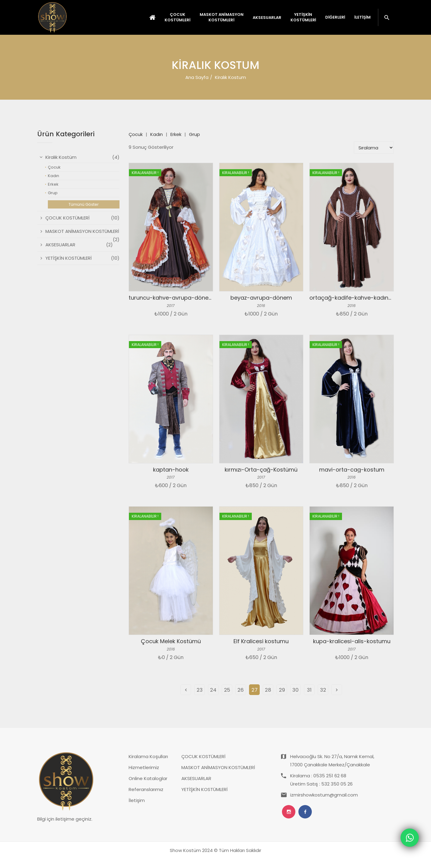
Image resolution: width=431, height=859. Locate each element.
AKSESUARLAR (196, 778)
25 (227, 689)
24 (213, 689)
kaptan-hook (171, 469)
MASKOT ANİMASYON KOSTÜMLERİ (218, 767)
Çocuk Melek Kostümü (171, 641)
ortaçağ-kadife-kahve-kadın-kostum (360, 297)
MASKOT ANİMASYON (222, 17)
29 (282, 689)
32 (323, 689)
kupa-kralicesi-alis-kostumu (351, 641)
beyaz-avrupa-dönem (261, 297)
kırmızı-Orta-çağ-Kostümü (261, 469)
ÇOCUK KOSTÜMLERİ (203, 756)
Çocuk (136, 134)
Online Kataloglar (148, 778)
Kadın (156, 134)
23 (200, 689)
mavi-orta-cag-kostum (351, 469)
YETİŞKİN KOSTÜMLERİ (204, 789)
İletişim (362, 17)
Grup (194, 134)
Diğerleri (335, 17)
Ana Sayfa (196, 77)
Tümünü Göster (84, 204)
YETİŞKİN (303, 17)
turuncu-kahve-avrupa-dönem (171, 297)
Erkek (175, 134)
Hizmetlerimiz (144, 767)
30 (295, 689)
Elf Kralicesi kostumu (261, 641)
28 (268, 689)
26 (240, 689)
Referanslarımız (146, 789)
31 (309, 689)
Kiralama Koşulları (148, 756)
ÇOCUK (178, 17)
